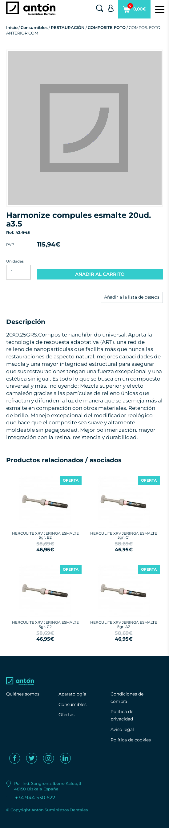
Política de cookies (131, 740)
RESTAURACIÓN (68, 27)
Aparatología (72, 694)
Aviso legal (122, 729)
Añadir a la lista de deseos (131, 297)
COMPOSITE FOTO (107, 27)
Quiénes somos (22, 694)
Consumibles (34, 27)
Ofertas (66, 714)
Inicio (12, 27)
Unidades (15, 261)
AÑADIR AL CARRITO (100, 274)
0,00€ (134, 10)
